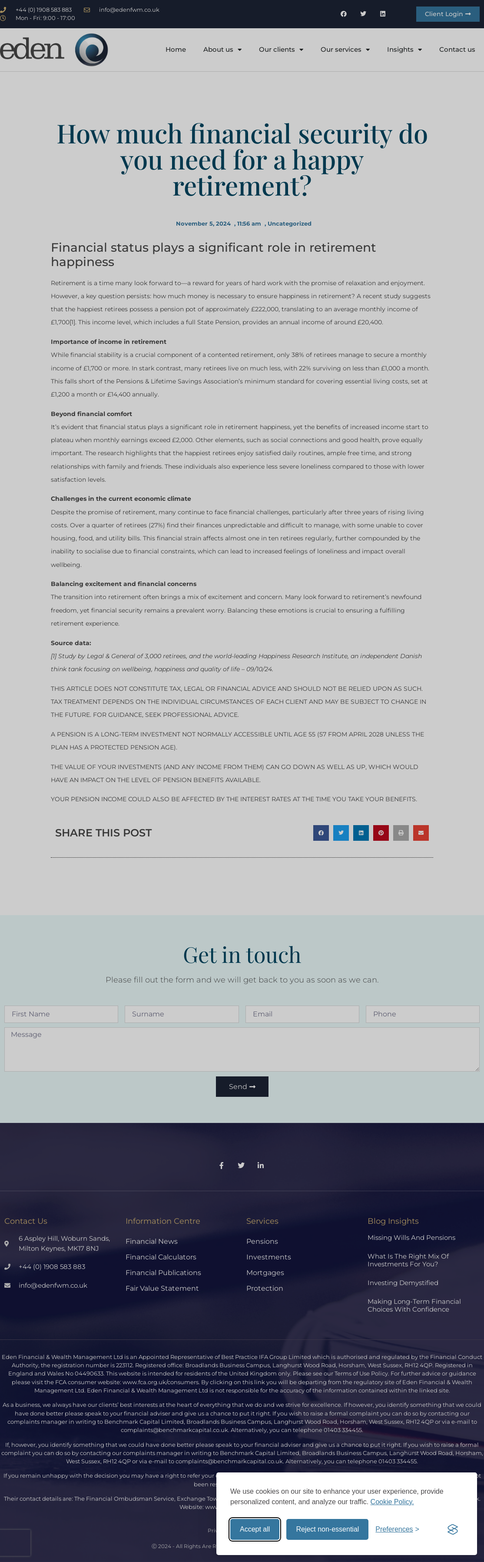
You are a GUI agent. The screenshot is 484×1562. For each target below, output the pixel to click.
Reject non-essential (327, 1529)
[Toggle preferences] (397, 1529)
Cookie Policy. (392, 1501)
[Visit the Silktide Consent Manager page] (452, 1529)
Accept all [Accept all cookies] (255, 1529)
